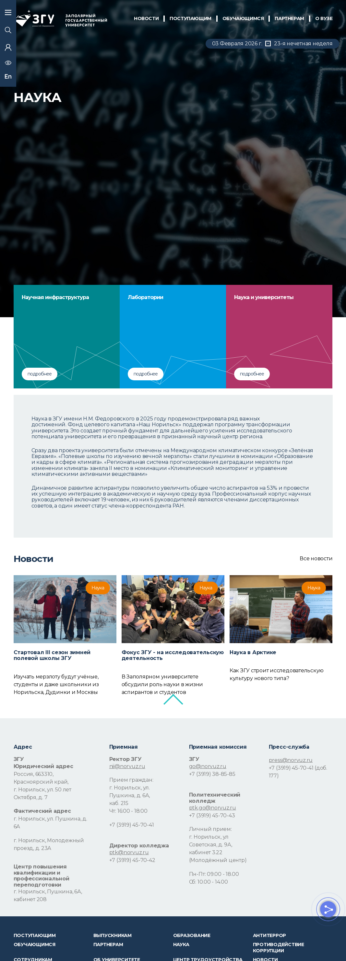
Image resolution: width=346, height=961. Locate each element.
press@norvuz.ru (291, 760)
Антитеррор (269, 935)
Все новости (316, 559)
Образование (191, 935)
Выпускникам (112, 935)
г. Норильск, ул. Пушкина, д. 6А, (129, 792)
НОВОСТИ (146, 18)
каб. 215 (118, 803)
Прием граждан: (131, 780)
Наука (181, 944)
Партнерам (108, 944)
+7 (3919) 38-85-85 (212, 774)
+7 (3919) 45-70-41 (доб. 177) (298, 772)
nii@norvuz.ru (127, 766)
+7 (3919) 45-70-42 (132, 860)
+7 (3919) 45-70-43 (212, 815)
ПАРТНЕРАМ (289, 18)
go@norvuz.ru (207, 766)
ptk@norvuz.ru (129, 852)
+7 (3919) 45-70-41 (131, 825)
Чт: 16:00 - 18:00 (128, 811)
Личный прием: (210, 829)
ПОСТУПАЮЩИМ (190, 18)
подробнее (40, 374)
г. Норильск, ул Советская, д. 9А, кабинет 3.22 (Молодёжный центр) (218, 848)
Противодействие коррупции (278, 947)
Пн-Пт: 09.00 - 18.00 (214, 874)
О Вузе (324, 18)
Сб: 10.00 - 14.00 (208, 882)
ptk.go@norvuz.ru (212, 808)
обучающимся (243, 18)
